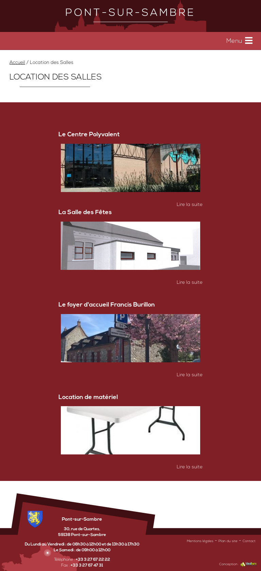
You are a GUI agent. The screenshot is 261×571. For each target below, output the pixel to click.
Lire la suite (190, 204)
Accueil (17, 62)
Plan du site (228, 541)
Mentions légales (200, 541)
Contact (249, 541)
